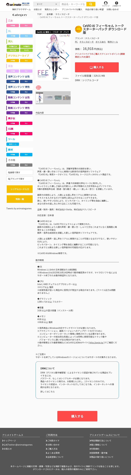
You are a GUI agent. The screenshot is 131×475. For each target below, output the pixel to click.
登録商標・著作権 (98, 452)
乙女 (10, 20)
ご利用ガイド (53, 440)
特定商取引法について (100, 440)
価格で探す (14, 172)
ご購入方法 (51, 448)
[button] (67, 55)
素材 (10, 149)
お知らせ (7, 448)
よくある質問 (53, 452)
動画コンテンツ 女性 (19, 97)
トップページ (9, 440)
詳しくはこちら (47, 391)
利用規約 (94, 448)
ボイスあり (101, 41)
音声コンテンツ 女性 (19, 76)
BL (9, 31)
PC (76, 41)
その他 (11, 160)
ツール (11, 139)
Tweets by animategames (19, 208)
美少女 (11, 118)
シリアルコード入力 (20, 189)
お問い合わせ (53, 444)
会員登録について (55, 456)
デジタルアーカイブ (18, 55)
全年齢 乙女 (13, 46)
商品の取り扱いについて (101, 456)
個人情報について (98, 444)
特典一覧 (20, 199)
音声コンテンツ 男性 (19, 87)
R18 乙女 (13, 50)
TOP (39, 14)
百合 (10, 66)
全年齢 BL (26, 46)
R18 (26, 25)
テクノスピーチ (62, 14)
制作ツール (12, 144)
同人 (10, 41)
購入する (97, 67)
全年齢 (13, 25)
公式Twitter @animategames (18, 444)
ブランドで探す (16, 178)
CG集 (10, 128)
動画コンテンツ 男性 (19, 108)
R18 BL (26, 50)
